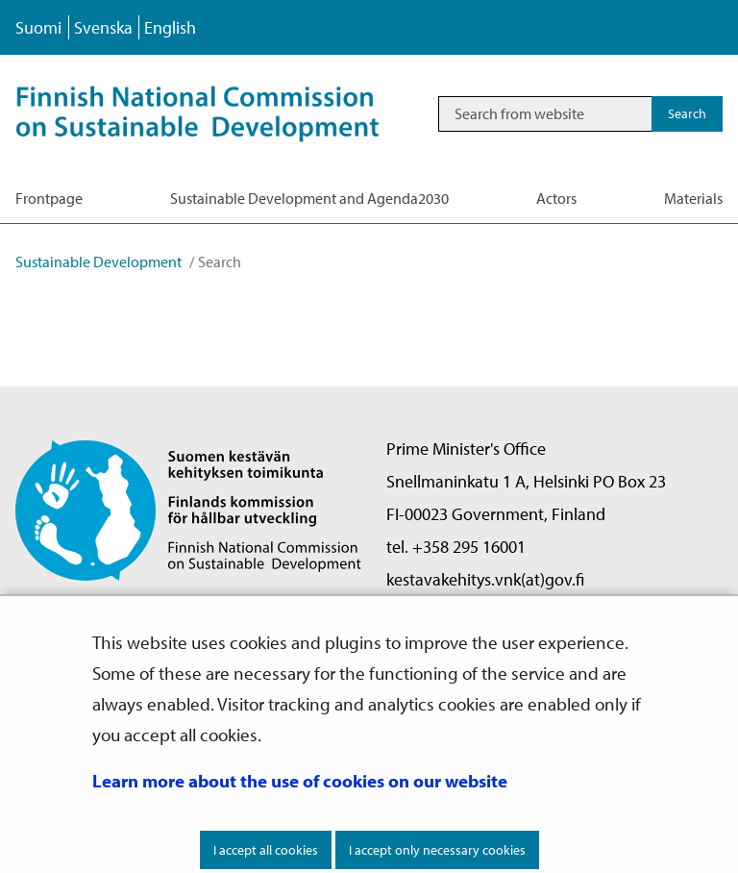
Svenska (103, 27)
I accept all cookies (265, 850)
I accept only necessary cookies (437, 850)
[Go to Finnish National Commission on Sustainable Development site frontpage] (188, 509)
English (170, 27)
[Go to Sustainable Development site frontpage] (217, 113)
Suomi (38, 27)
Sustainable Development (98, 261)
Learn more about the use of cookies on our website (299, 780)
